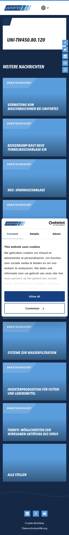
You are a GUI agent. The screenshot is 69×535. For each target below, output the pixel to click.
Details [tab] (34, 233)
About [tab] (56, 233)
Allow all (34, 296)
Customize (34, 308)
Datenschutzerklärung (34, 528)
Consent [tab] (12, 233)
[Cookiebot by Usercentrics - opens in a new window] (49, 223)
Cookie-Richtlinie (34, 523)
